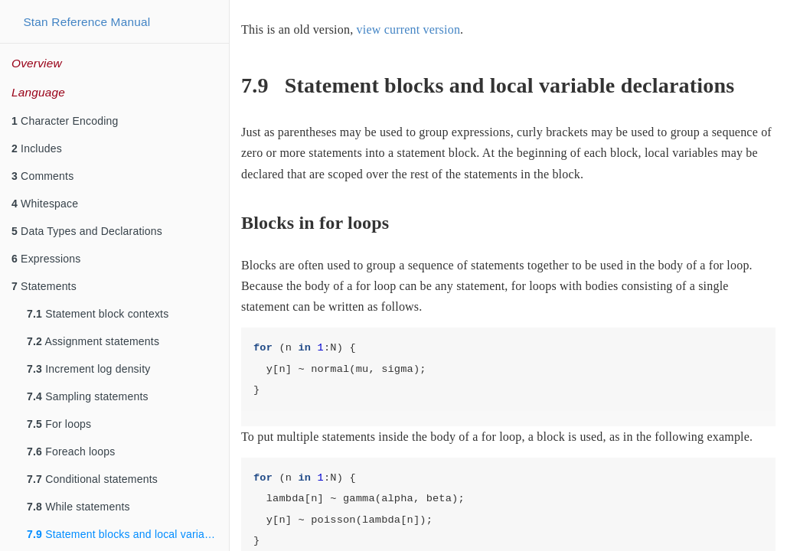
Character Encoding (64, 121)
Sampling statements (88, 396)
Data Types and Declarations (86, 231)
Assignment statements (93, 341)
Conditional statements (92, 479)
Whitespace (44, 203)
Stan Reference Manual (86, 21)
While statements (78, 506)
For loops (59, 424)
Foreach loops (71, 451)
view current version (409, 29)
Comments (42, 176)
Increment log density (88, 369)
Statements (44, 286)
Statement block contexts (97, 314)
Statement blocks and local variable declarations (128, 534)
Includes (36, 148)
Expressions (46, 259)
